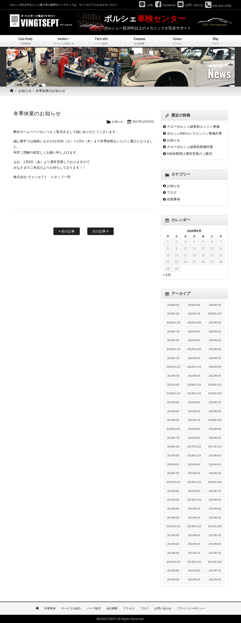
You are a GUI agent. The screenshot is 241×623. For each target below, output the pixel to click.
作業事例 (173, 199)
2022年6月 (194, 375)
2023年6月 (194, 357)
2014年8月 (173, 508)
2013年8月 (194, 535)
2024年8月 (194, 340)
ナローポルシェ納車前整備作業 (190, 147)
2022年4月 (173, 384)
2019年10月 (215, 393)
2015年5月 (173, 499)
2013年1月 (215, 552)
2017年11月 (215, 446)
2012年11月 (194, 561)
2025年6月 (194, 331)
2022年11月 (194, 366)
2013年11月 (194, 526)
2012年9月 (173, 570)
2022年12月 (173, 366)
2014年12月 (194, 499)
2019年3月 (215, 411)
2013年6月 (173, 544)
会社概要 (112, 608)
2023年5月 (215, 357)
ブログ (172, 192)
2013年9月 (173, 535)
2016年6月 (173, 464)
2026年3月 (215, 304)
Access (177, 41)
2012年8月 (194, 570)
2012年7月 (215, 570)
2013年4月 (215, 544)
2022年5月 (215, 375)
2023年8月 (215, 349)
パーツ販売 (94, 608)
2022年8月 (215, 366)
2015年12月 (173, 482)
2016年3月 (173, 473)
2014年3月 (173, 517)
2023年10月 (194, 349)
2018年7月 (173, 437)
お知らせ (25, 91)
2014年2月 (194, 517)
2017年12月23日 (142, 121)
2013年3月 (173, 552)
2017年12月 (194, 446)
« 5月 (167, 275)
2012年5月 (194, 579)
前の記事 (67, 231)
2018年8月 (215, 428)
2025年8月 (215, 322)
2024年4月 (215, 340)
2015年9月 (173, 490)
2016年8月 (215, 455)
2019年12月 (173, 393)
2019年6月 (173, 411)
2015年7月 (215, 490)
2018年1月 (173, 446)
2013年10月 (215, 526)
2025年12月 (215, 313)
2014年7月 (194, 508)
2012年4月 (215, 579)
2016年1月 (215, 473)
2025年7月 (173, 331)
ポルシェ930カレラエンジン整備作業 (194, 133)
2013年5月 (194, 544)
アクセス (129, 608)
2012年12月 (173, 561)
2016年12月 (194, 455)
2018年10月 (173, 428)
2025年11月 (173, 322)
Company (139, 41)
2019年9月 (173, 402)
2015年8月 (194, 490)
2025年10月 (194, 322)
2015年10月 (215, 482)
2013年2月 (194, 552)
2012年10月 (215, 561)
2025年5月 (215, 331)
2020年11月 (215, 384)
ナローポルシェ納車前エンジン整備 (193, 126)
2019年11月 (194, 393)
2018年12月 (215, 420)
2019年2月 (173, 420)
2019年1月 (194, 420)
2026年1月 (194, 313)
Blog (215, 41)
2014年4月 (215, 508)
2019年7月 (215, 402)
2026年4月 (194, 304)
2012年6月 (173, 579)
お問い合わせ (162, 608)
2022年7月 (173, 375)
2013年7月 (215, 535)
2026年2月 (173, 313)
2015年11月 (194, 482)
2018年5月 (215, 437)
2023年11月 (173, 349)
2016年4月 (215, 464)
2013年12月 (173, 526)
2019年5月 (194, 411)
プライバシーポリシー (191, 608)
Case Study (25, 41)
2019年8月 (194, 402)
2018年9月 (194, 428)
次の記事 (100, 231)
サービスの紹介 (71, 608)
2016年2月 (194, 473)
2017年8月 (173, 455)
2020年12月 (194, 384)
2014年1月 (215, 517)
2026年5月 (173, 304)
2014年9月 (215, 499)
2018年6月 (194, 437)
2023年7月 (173, 357)
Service (63, 41)
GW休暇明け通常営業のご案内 (189, 153)
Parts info (101, 41)
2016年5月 (194, 464)
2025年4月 (173, 340)
